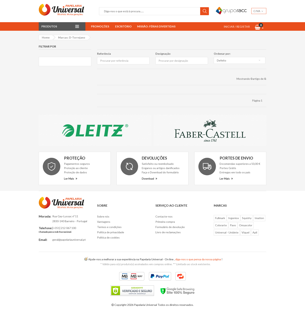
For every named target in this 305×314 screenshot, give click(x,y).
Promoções (100, 26)
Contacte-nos (164, 216)
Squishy (247, 218)
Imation (259, 218)
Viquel (245, 232)
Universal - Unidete (226, 232)
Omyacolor (245, 225)
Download (149, 178)
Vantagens (103, 221)
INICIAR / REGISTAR (237, 26)
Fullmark (220, 218)
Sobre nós (103, 216)
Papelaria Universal (145, 304)
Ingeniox (233, 218)
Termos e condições (109, 227)
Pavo (233, 225)
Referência (104, 53)
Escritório (123, 26)
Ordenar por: (222, 53)
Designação (163, 53)
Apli (254, 232)
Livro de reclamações (168, 232)
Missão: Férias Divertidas (156, 26)
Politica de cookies (108, 237)
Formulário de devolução (170, 227)
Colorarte (221, 225)
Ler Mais (70, 178)
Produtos (49, 26)
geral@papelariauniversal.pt (69, 239)
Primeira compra (165, 221)
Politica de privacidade (110, 232)
